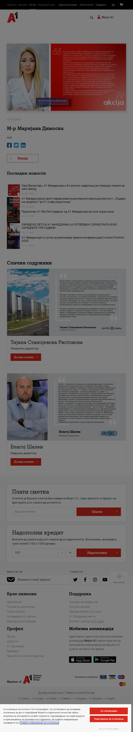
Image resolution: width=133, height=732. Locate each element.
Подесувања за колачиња (109, 719)
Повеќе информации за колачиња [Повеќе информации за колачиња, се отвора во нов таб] (39, 722)
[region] (65, 718)
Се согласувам (109, 711)
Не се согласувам (108, 728)
